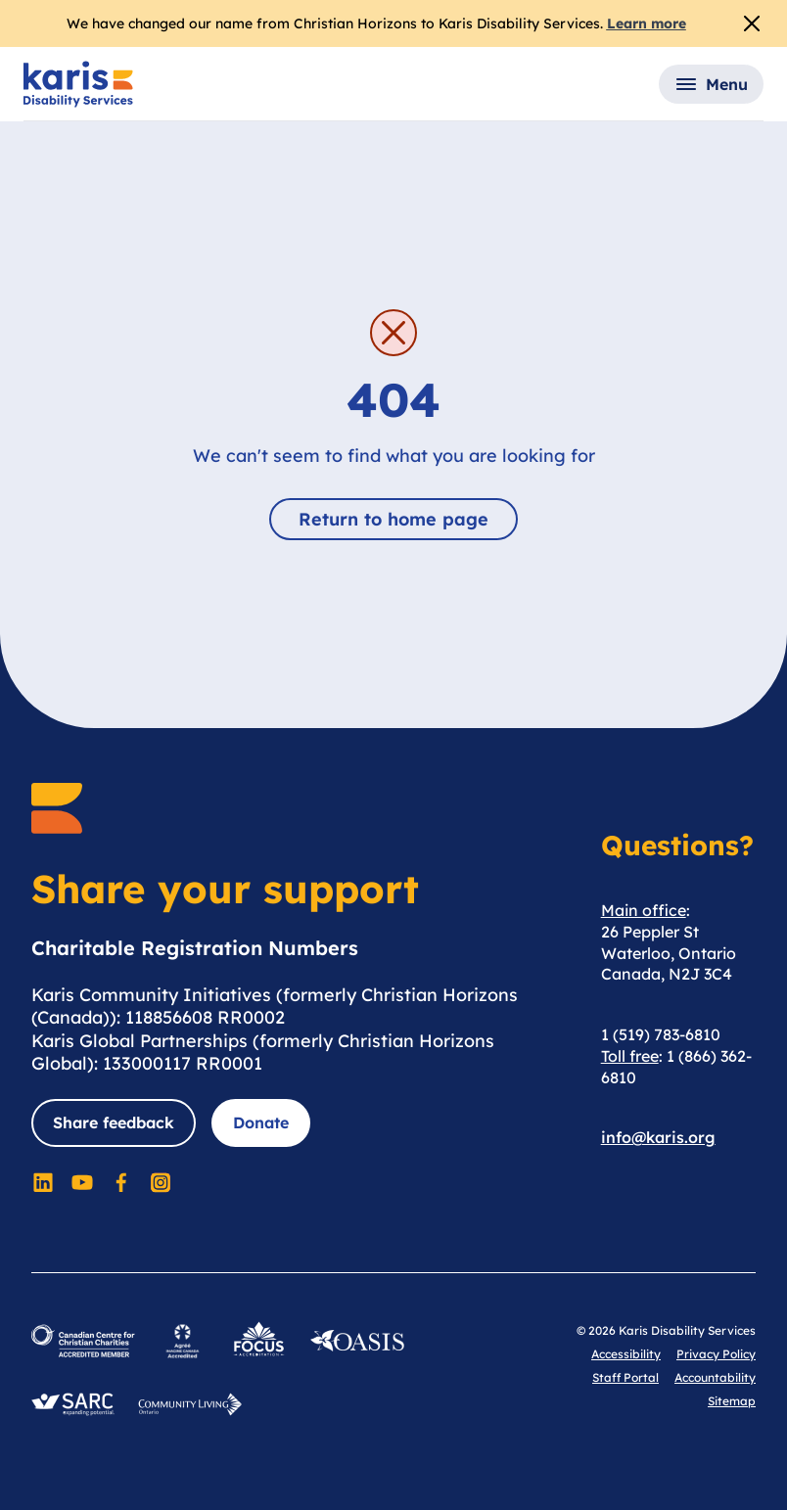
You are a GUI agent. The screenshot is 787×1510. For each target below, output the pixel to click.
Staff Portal (625, 1377)
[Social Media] (43, 1182)
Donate (261, 1122)
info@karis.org (658, 1137)
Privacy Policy (716, 1354)
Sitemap (732, 1401)
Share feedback (113, 1122)
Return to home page (393, 519)
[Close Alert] (752, 23)
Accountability (715, 1377)
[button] (711, 84)
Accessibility (626, 1354)
